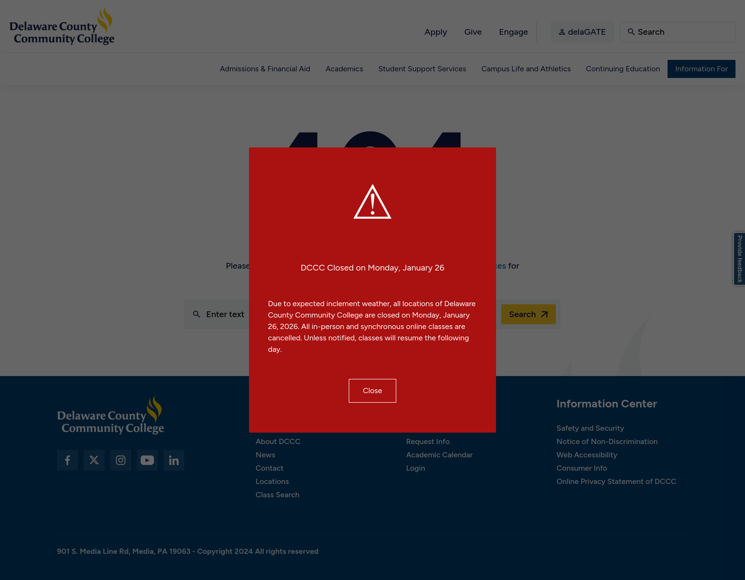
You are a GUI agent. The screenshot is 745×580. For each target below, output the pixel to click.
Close (372, 390)
